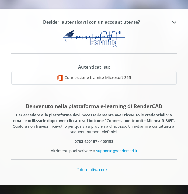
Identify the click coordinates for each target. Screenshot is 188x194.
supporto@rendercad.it (116, 150)
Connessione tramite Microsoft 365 (94, 78)
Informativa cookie (93, 169)
